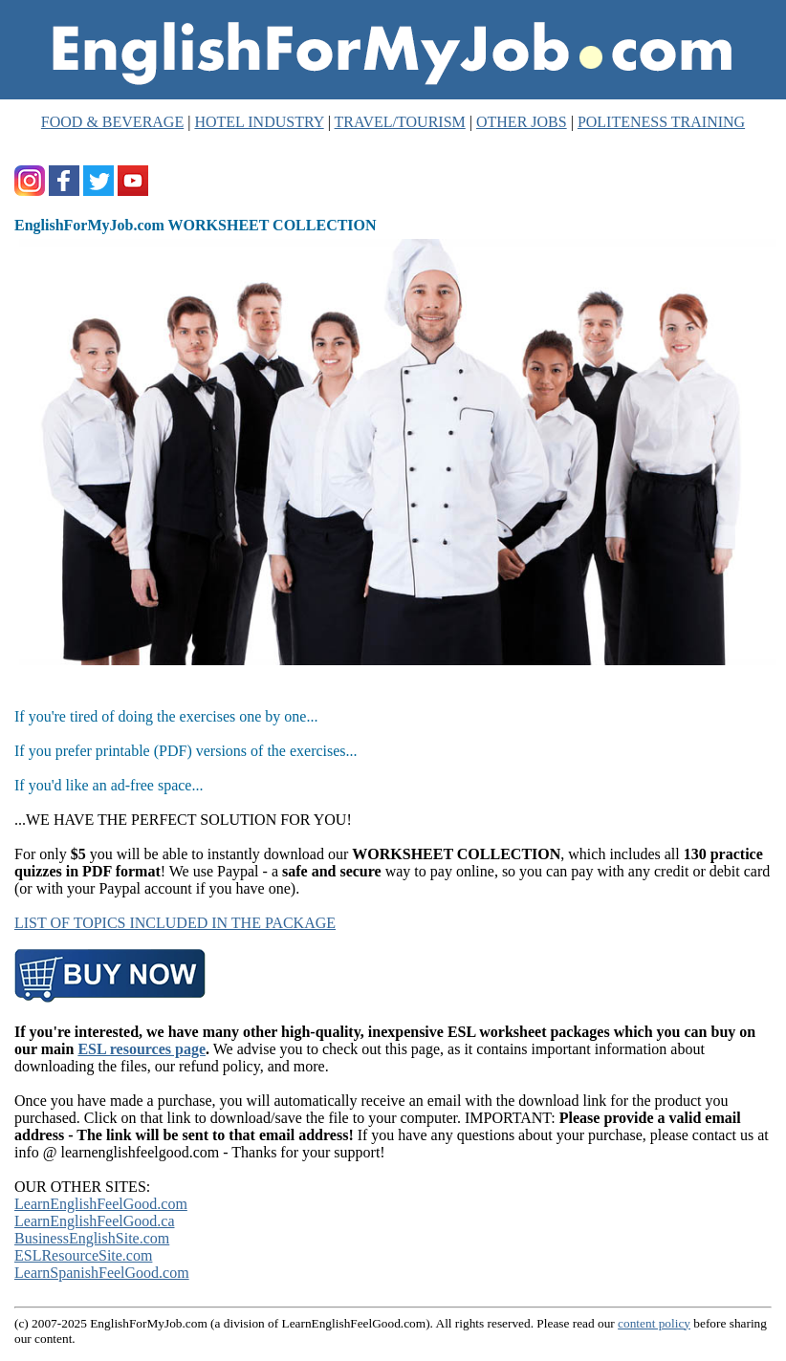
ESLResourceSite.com (83, 1255)
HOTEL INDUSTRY (258, 122)
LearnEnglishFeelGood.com (100, 1204)
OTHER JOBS (521, 122)
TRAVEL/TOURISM (400, 122)
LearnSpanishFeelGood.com (101, 1272)
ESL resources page (141, 1049)
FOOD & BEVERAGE (112, 122)
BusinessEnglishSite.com (91, 1238)
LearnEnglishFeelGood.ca (94, 1221)
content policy (654, 1323)
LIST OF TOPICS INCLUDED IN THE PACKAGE (175, 923)
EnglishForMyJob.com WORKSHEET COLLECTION (195, 225)
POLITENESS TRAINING (661, 122)
